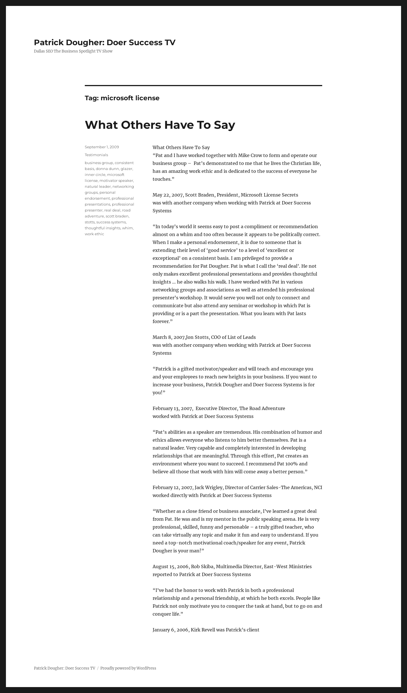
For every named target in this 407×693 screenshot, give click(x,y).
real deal (112, 210)
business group (99, 162)
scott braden (117, 216)
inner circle (95, 174)
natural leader (98, 186)
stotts (90, 222)
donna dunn (107, 168)
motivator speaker (116, 180)
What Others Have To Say (160, 125)
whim (127, 228)
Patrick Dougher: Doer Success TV (105, 42)
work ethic (94, 234)
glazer (126, 168)
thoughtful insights (102, 228)
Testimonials (96, 154)
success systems (111, 222)
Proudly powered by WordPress (128, 668)
